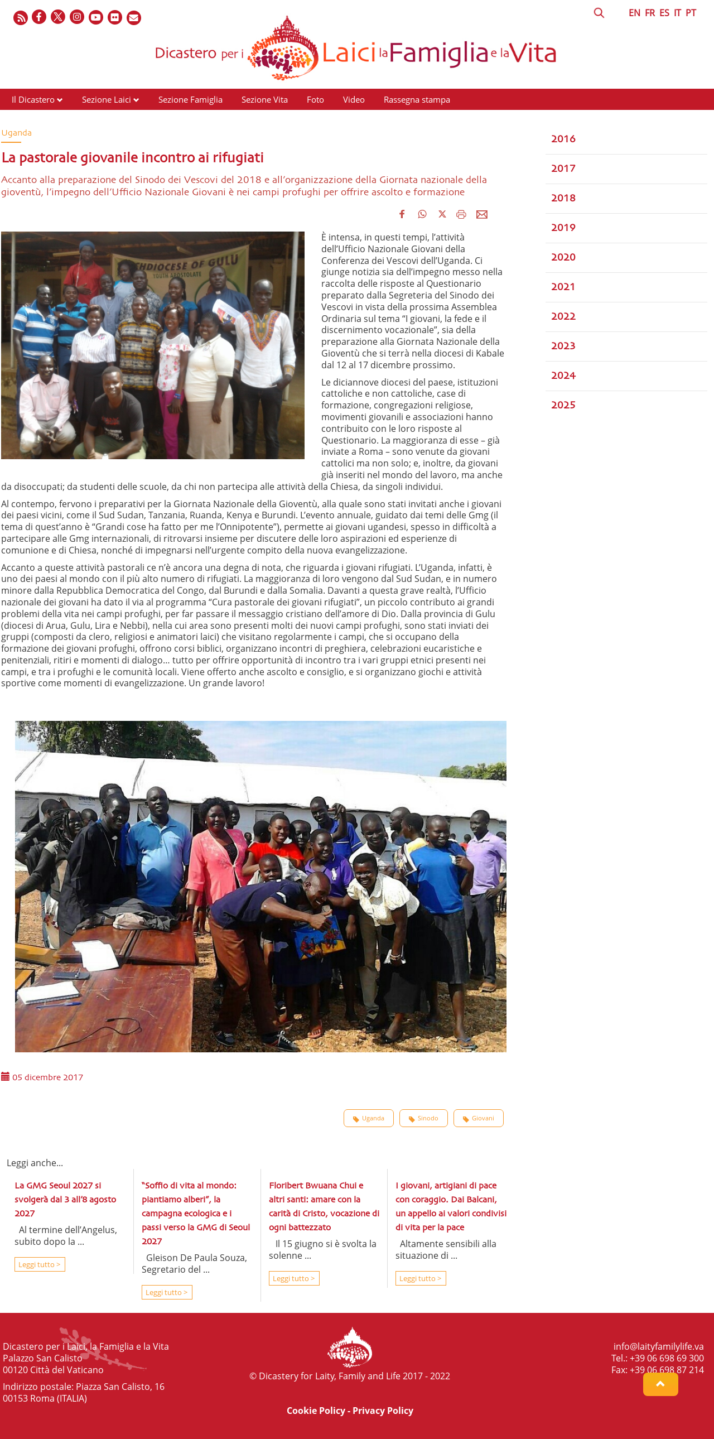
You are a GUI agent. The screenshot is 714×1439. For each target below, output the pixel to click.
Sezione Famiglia (190, 99)
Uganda (368, 1118)
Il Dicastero (33, 99)
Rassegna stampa (417, 99)
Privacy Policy (383, 1410)
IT (677, 13)
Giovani (478, 1118)
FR (650, 13)
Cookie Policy (316, 1410)
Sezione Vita (265, 99)
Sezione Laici (106, 99)
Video (354, 99)
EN (634, 13)
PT (691, 13)
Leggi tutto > (38, 1264)
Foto (315, 99)
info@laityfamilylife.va (659, 1346)
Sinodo (423, 1118)
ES (664, 13)
